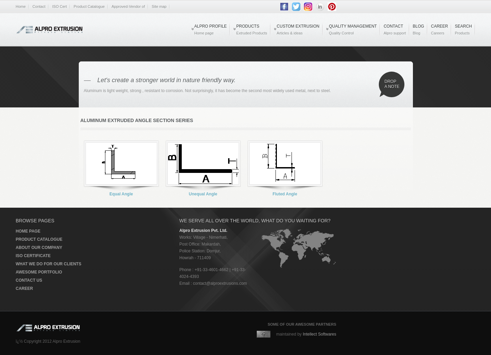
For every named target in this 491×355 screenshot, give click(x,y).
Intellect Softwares (319, 334)
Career (24, 288)
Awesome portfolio (39, 272)
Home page (28, 231)
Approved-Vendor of (128, 6)
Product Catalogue (89, 6)
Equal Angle (121, 194)
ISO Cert (59, 6)
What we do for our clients (48, 264)
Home (21, 6)
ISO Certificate (33, 255)
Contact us (29, 280)
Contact (38, 6)
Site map (159, 6)
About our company (39, 247)
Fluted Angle (284, 194)
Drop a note (392, 84)
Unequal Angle (203, 194)
